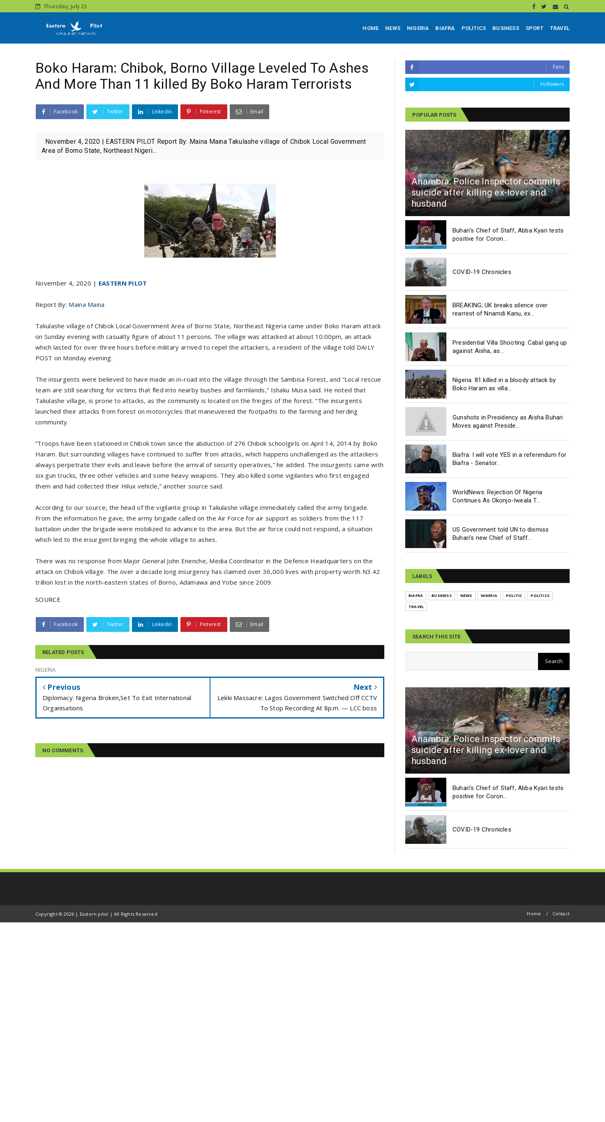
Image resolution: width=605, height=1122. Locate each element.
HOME (371, 28)
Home (534, 913)
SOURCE (47, 599)
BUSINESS (505, 28)
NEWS (392, 28)
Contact (561, 913)
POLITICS (474, 28)
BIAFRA (445, 28)
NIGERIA (418, 28)
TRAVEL (560, 28)
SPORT (534, 28)
